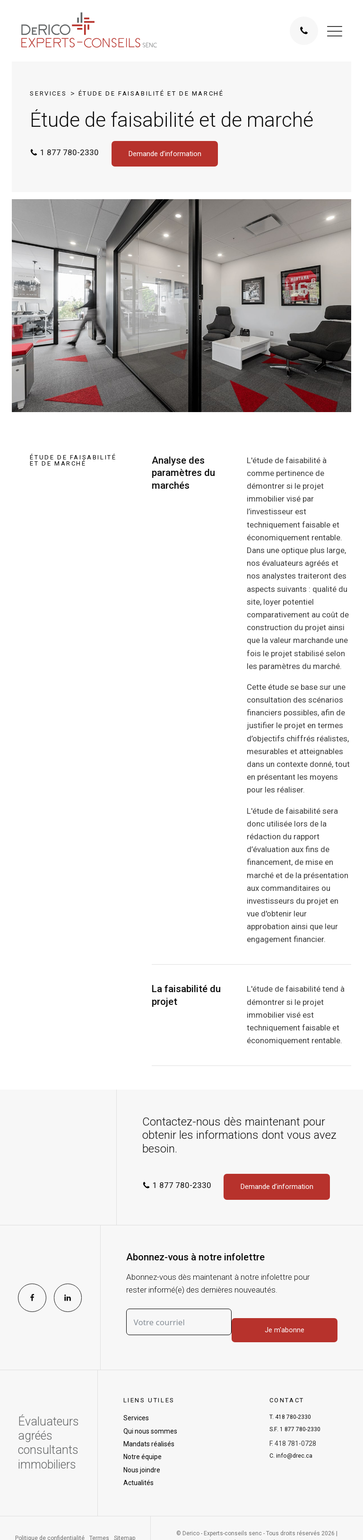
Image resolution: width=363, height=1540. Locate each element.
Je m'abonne (286, 1323)
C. (292, 1462)
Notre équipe (142, 1458)
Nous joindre (141, 1471)
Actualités (138, 1484)
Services (48, 93)
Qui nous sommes (150, 1432)
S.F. (298, 1433)
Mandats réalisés (148, 1445)
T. (293, 1419)
